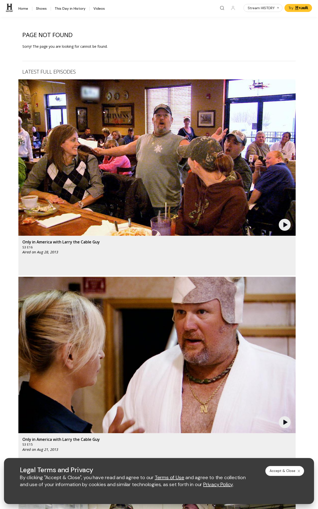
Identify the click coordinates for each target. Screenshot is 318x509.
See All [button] (284, 270)
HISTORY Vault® (20, 379)
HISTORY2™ (16, 392)
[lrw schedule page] (184, 365)
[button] (100, 118)
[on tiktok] (63, 438)
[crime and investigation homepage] (159, 365)
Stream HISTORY (263, 8)
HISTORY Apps (19, 386)
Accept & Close (285, 470)
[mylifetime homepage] (127, 351)
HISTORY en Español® (25, 399)
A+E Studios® (97, 405)
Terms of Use (97, 451)
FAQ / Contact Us (21, 424)
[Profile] (233, 7)
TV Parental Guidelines (183, 405)
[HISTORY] (10, 8)
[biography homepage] (115, 365)
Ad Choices (207, 451)
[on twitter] (23, 438)
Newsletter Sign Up (23, 412)
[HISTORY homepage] (17, 355)
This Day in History (70, 9)
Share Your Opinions (23, 418)
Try (298, 8)
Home (23, 9)
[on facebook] (10, 437)
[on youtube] (36, 438)
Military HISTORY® (22, 405)
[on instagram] (49, 438)
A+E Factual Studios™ (103, 397)
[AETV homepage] (95, 351)
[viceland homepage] (209, 351)
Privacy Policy (124, 451)
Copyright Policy (153, 451)
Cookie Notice (182, 451)
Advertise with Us (100, 389)
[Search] (222, 7)
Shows (41, 9)
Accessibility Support (182, 397)
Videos (99, 9)
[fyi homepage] (181, 351)
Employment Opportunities (186, 389)
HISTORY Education (23, 373)
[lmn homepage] (158, 351)
